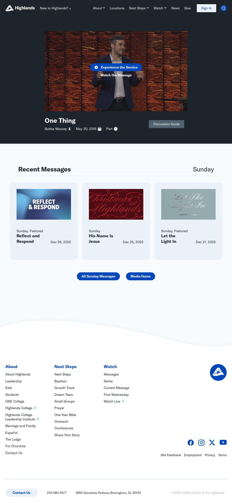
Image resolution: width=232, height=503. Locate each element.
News (175, 8)
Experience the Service (116, 67)
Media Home (141, 276)
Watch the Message (116, 75)
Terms (222, 455)
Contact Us (21, 493)
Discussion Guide (166, 124)
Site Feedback (171, 455)
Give (187, 8)
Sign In (206, 8)
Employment (193, 455)
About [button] (97, 8)
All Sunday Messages (98, 276)
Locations (117, 8)
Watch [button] (158, 8)
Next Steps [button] (137, 8)
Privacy (210, 455)
